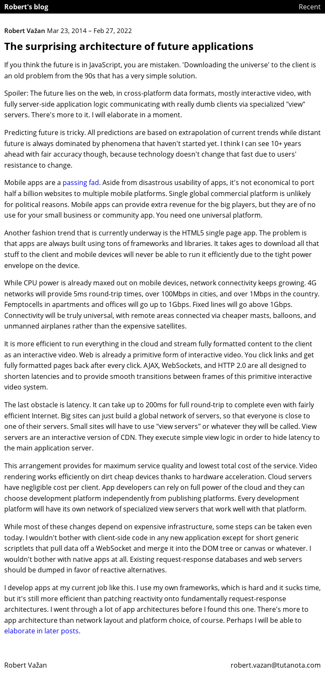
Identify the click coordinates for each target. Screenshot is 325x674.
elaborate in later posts (41, 630)
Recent (310, 6)
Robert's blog (26, 6)
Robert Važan (25, 665)
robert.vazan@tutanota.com (276, 665)
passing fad (81, 182)
